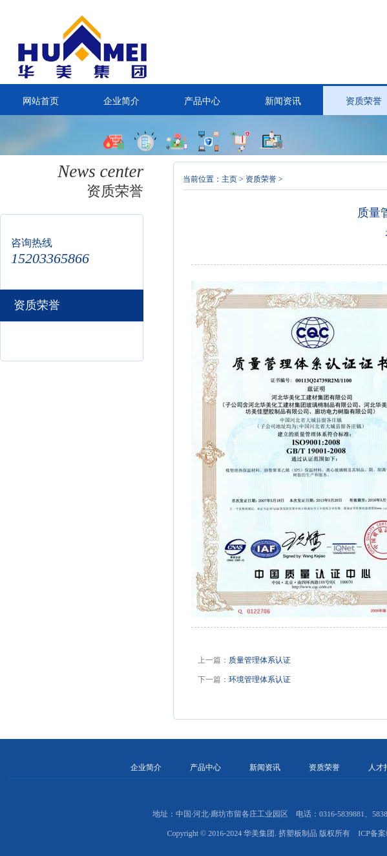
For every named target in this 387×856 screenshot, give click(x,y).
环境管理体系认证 (260, 679)
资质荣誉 (261, 179)
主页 (229, 179)
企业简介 (121, 101)
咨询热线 (31, 242)
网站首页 (41, 101)
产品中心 (202, 101)
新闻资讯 (283, 101)
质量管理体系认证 (260, 660)
